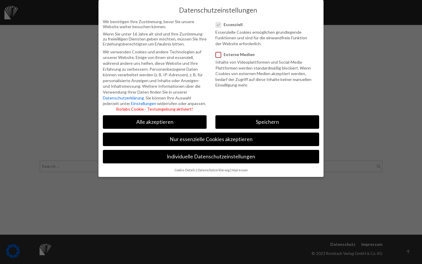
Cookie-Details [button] (185, 165)
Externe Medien (235, 50)
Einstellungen (143, 99)
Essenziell (232, 20)
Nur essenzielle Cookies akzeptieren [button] (211, 135)
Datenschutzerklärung (123, 93)
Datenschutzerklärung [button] (214, 165)
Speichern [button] (267, 117)
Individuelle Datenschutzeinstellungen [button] (211, 152)
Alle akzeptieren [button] (154, 117)
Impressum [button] (240, 165)
